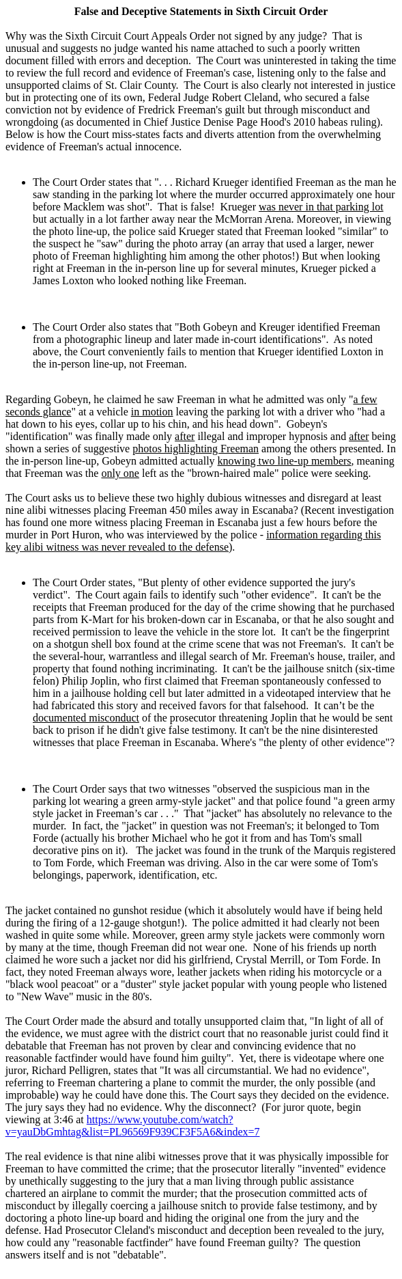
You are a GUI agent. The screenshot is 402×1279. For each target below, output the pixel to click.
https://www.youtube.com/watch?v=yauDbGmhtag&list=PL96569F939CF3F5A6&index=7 (132, 1126)
